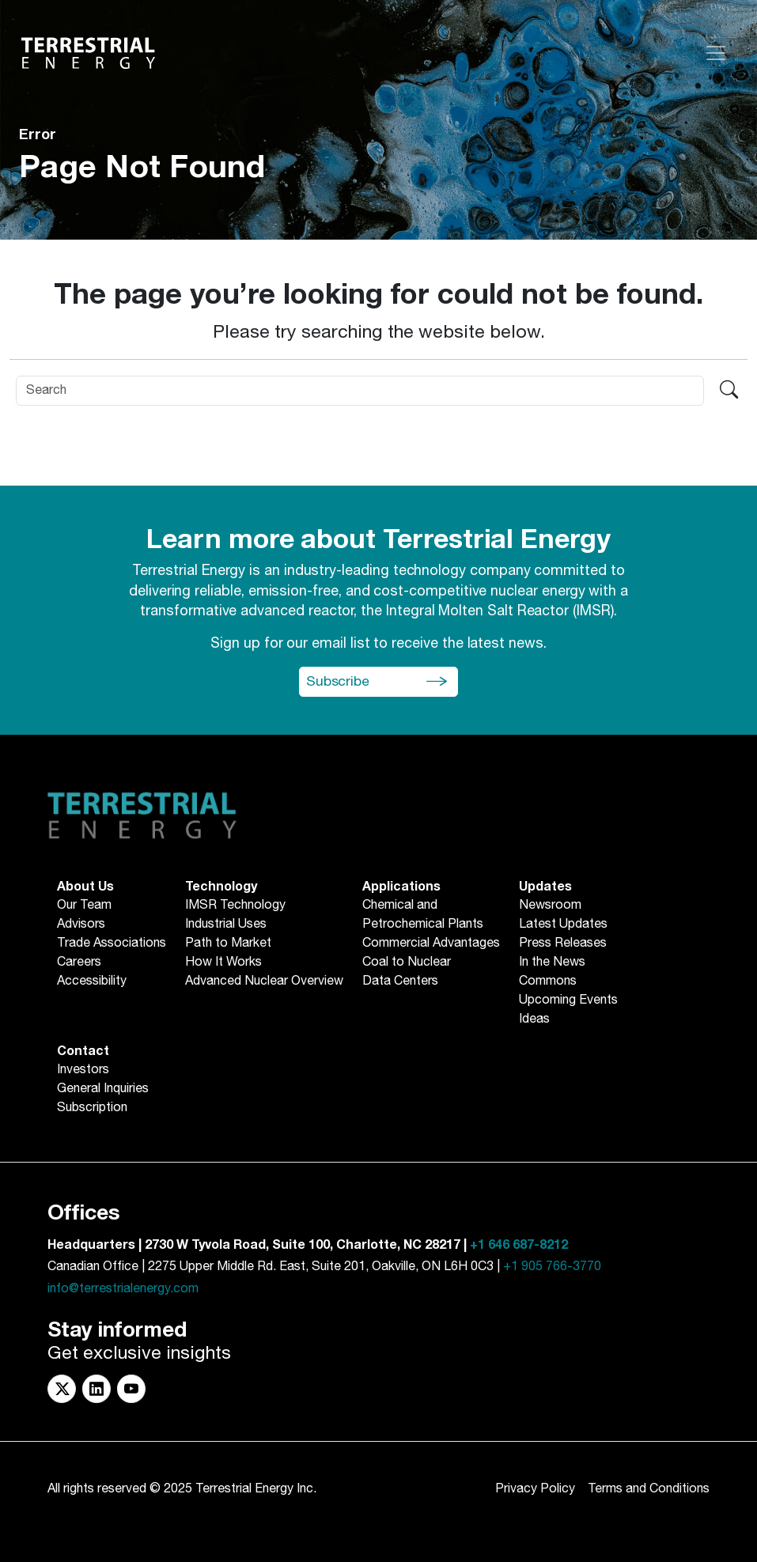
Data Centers (400, 981)
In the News (552, 962)
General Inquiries (103, 1089)
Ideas (534, 1019)
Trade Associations (111, 943)
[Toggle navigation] (716, 53)
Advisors (81, 924)
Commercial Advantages (431, 943)
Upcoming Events (568, 1000)
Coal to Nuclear (406, 962)
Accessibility (92, 981)
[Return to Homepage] (88, 53)
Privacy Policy (535, 1489)
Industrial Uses (226, 924)
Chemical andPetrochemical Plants (422, 915)
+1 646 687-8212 (519, 1245)
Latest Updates (563, 924)
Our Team (84, 905)
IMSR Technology (235, 905)
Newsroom (550, 905)
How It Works (223, 962)
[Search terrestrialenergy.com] (729, 391)
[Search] (360, 391)
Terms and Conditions (649, 1489)
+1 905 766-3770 (552, 1266)
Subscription (92, 1108)
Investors (83, 1070)
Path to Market (228, 943)
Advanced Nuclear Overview (264, 981)
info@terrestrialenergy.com (123, 1289)
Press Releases (563, 943)
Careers (79, 962)
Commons (548, 981)
